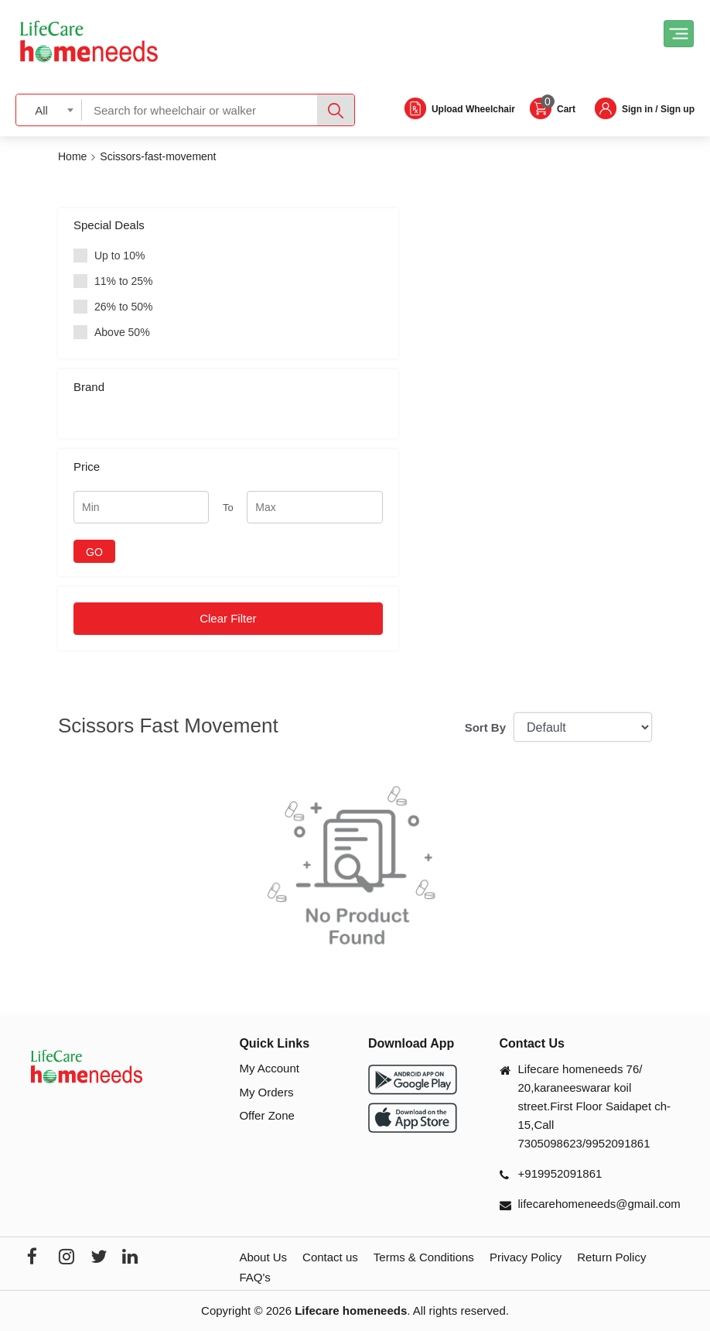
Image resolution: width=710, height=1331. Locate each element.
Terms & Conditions (424, 1257)
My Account (269, 1068)
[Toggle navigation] (679, 33)
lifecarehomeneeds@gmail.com (599, 1203)
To (228, 507)
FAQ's (254, 1277)
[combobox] (49, 109)
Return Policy (611, 1257)
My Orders (266, 1092)
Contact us (330, 1257)
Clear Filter (228, 618)
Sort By (485, 727)
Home (72, 156)
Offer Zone (266, 1115)
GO (94, 552)
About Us (263, 1257)
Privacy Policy (526, 1257)
